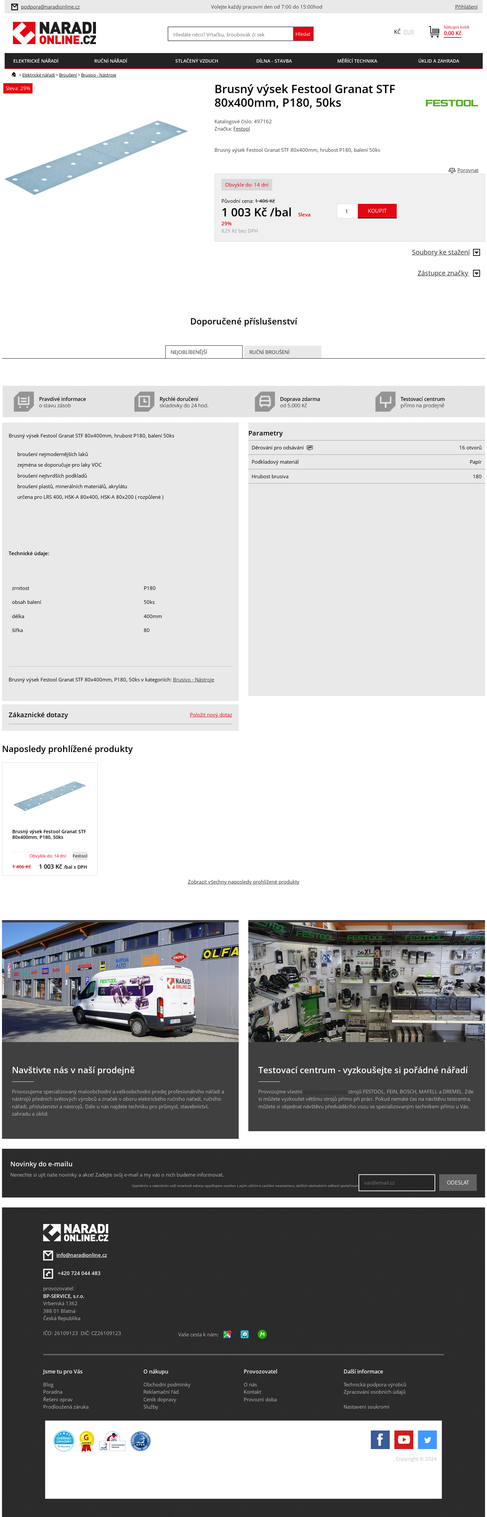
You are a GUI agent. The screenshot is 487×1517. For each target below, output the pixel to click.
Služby (150, 1406)
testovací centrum (325, 1091)
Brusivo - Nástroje (98, 75)
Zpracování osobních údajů (375, 1391)
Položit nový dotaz (211, 714)
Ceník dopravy (159, 1399)
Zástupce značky (449, 272)
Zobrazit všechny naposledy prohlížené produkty (243, 881)
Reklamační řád (161, 1391)
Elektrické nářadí (38, 75)
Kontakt (252, 1391)
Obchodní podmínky (167, 1384)
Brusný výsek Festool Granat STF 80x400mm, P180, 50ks (49, 834)
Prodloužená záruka (66, 1406)
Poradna (52, 1391)
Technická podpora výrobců (375, 1384)
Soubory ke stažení (446, 252)
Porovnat (467, 170)
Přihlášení (466, 6)
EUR (409, 31)
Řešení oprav (58, 1399)
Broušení (68, 75)
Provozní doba (260, 1399)
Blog (48, 1384)
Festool (241, 128)
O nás (250, 1384)
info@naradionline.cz (81, 1255)
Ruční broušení (269, 352)
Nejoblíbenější (189, 352)
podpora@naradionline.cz (50, 6)
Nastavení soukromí (366, 1406)
